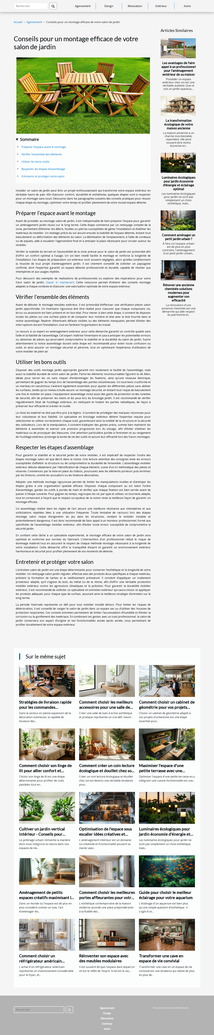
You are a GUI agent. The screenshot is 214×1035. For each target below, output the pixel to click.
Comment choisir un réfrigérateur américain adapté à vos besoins (40, 960)
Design (108, 6)
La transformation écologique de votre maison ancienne (178, 124)
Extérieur (161, 6)
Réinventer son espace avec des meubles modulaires (103, 958)
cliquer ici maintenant (60, 282)
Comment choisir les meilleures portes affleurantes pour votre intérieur (107, 897)
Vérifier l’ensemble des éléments (41, 154)
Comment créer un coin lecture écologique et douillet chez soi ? (106, 770)
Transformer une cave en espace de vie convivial (161, 958)
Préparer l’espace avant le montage (43, 147)
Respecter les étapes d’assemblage (43, 169)
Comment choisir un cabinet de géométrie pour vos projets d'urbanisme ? (167, 707)
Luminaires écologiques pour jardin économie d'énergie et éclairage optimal (178, 183)
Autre (187, 6)
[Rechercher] (31, 6)
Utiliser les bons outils (35, 161)
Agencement (83, 6)
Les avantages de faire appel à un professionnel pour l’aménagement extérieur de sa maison (178, 68)
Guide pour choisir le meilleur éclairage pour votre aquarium (166, 895)
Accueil (18, 22)
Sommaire (29, 139)
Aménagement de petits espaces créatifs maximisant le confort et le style (46, 897)
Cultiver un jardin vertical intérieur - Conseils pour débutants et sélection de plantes (42, 836)
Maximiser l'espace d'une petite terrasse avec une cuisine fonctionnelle (161, 770)
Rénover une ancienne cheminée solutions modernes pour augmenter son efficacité (178, 292)
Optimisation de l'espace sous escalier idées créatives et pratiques (105, 833)
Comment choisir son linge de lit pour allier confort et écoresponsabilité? (45, 770)
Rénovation (135, 6)
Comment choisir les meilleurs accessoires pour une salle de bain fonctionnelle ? (106, 707)
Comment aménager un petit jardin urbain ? (178, 237)
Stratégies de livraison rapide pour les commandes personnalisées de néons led (45, 707)
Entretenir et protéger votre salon (42, 176)
